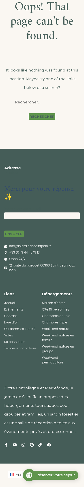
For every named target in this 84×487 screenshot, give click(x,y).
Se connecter (14, 342)
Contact (10, 316)
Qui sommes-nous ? (20, 329)
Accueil (9, 303)
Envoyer (14, 234)
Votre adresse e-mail (22, 208)
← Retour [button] (11, 172)
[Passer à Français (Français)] (21, 474)
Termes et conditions (20, 348)
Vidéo (8, 335)
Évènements (13, 309)
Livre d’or (11, 322)
